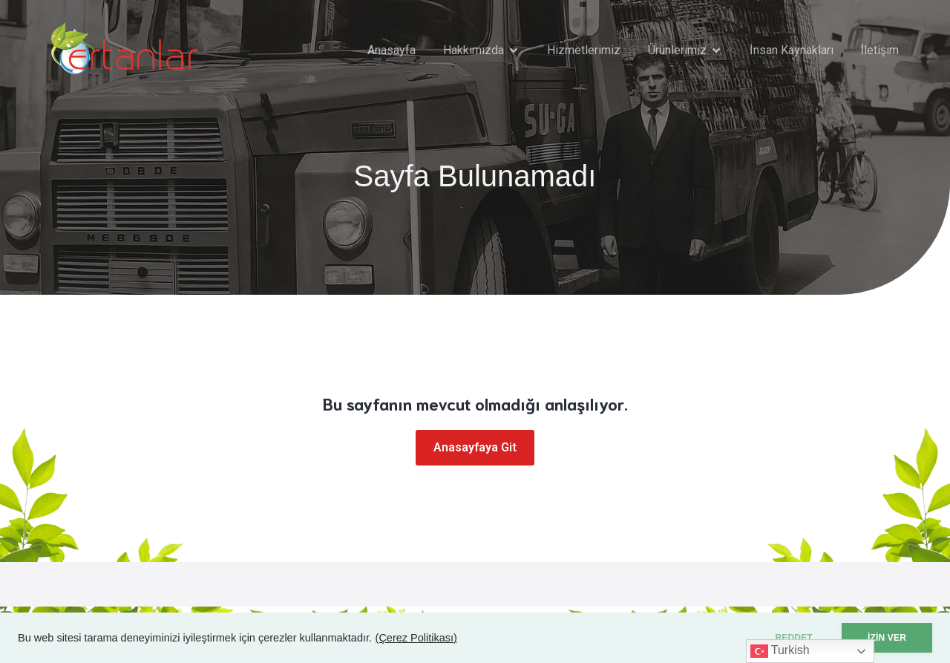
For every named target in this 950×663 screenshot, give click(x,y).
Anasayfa (391, 50)
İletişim (880, 50)
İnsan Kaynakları (791, 50)
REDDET (793, 638)
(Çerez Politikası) (416, 638)
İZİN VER (887, 638)
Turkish (780, 651)
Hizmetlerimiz (583, 50)
